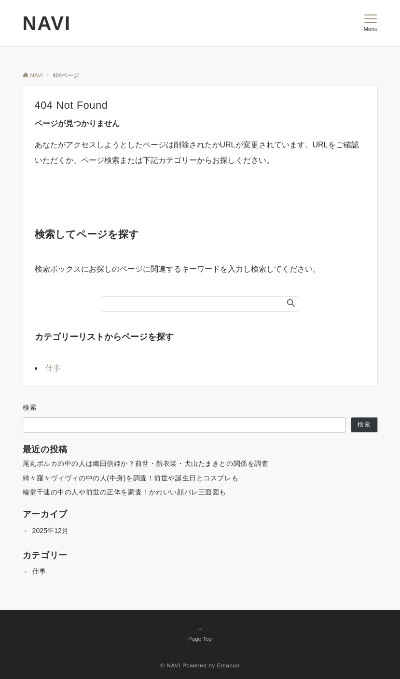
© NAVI (170, 665)
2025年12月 (50, 531)
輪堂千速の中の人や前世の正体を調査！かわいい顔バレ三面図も (125, 492)
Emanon (228, 665)
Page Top (200, 633)
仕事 (53, 368)
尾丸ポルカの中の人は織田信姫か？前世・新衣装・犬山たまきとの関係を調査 (146, 463)
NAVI (47, 23)
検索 (30, 407)
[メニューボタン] (370, 23)
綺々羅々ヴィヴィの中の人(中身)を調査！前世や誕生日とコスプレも (131, 478)
